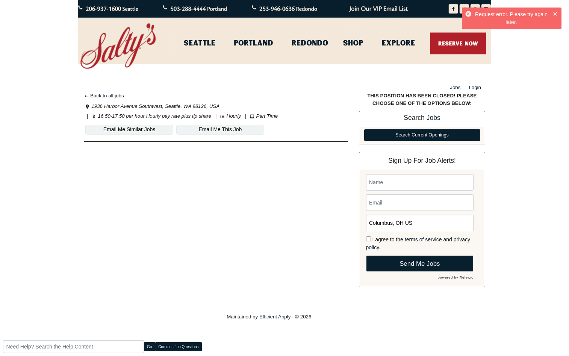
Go (149, 347)
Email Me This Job (220, 129)
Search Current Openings (422, 135)
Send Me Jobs (420, 263)
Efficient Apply (275, 317)
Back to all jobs (104, 95)
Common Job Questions (178, 347)
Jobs (455, 87)
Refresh (333, 317)
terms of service (423, 239)
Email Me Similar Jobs (129, 129)
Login (475, 87)
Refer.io (467, 277)
